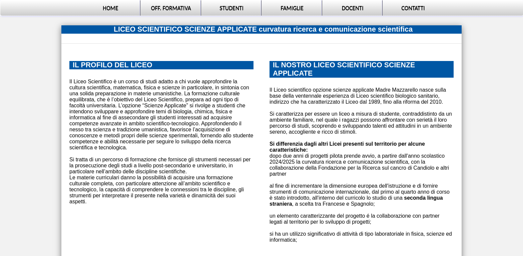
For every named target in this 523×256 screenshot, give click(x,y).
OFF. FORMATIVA (171, 8)
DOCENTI (353, 8)
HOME (110, 8)
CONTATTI (413, 8)
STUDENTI (231, 8)
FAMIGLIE (292, 8)
